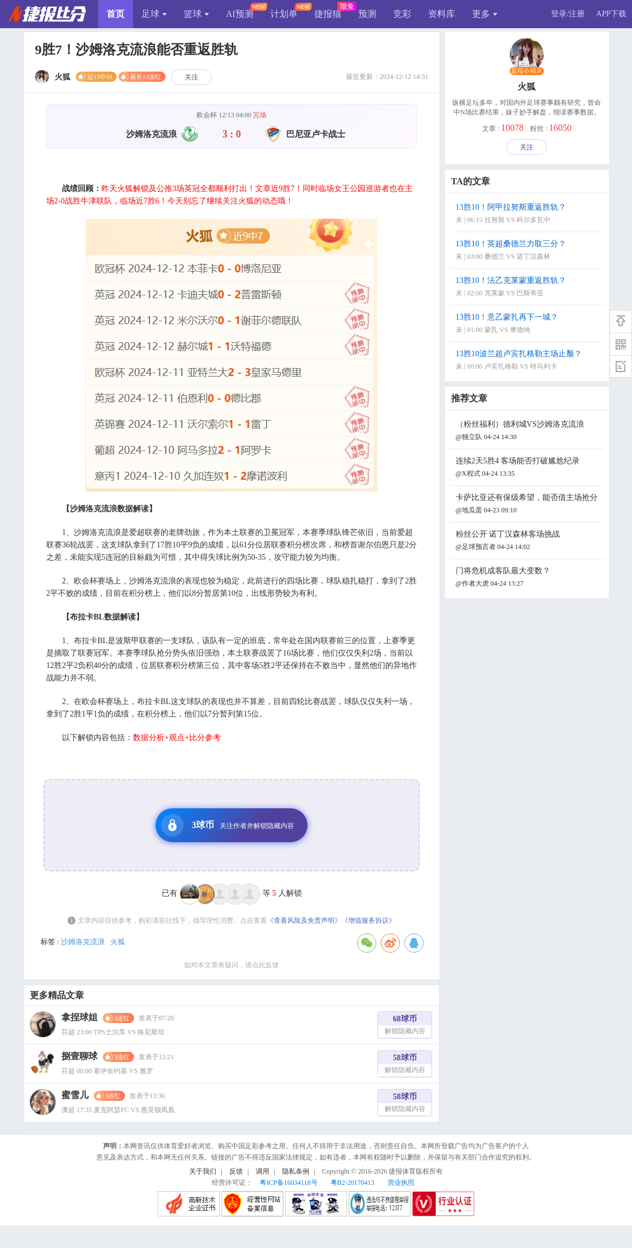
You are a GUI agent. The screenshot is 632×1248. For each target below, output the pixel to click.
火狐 (117, 941)
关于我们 (202, 1171)
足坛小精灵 (526, 71)
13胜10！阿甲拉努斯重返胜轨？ (528, 214)
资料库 (441, 14)
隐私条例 (295, 1171)
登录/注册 (568, 14)
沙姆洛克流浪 (83, 941)
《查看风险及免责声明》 (304, 920)
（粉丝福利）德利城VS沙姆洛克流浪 (528, 431)
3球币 (227, 825)
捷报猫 (327, 14)
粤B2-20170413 (353, 1183)
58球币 (405, 1065)
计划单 (283, 14)
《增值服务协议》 (368, 920)
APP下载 (611, 14)
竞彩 (402, 14)
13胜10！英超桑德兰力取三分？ (528, 251)
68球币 (405, 1026)
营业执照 (401, 1183)
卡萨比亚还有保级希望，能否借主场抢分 (528, 504)
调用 (262, 1171)
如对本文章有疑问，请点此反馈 (231, 965)
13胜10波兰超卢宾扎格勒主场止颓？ (528, 361)
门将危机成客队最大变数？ (528, 578)
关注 (191, 77)
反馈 (236, 1171)
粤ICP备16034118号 (288, 1183)
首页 (115, 14)
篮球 (196, 14)
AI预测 (239, 14)
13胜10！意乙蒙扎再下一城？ (528, 324)
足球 (154, 14)
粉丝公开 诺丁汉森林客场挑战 (528, 541)
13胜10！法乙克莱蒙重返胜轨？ (528, 287)
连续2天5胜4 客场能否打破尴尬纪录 (528, 468)
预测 (367, 14)
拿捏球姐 (79, 1017)
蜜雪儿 (74, 1095)
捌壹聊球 (79, 1056)
